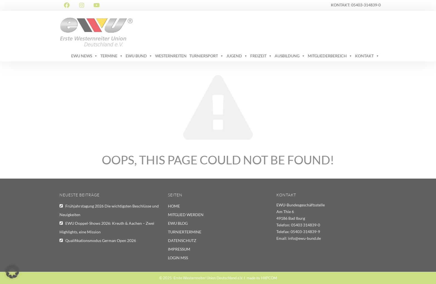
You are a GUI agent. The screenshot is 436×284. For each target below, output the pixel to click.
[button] (12, 272)
